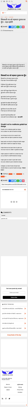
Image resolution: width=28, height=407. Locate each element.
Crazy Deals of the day (14, 335)
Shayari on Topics (8, 387)
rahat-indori (11, 17)
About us (8, 384)
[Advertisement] (14, 47)
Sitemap (20, 387)
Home (2, 17)
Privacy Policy (20, 389)
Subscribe (14, 297)
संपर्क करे (7, 389)
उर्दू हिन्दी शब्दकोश (20, 384)
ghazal (6, 17)
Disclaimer (20, 392)
